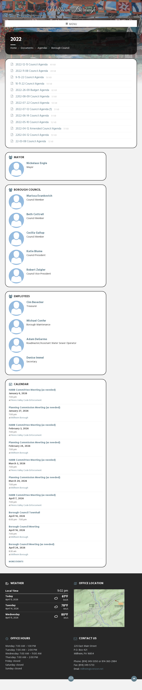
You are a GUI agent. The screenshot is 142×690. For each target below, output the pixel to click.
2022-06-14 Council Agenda (32, 115)
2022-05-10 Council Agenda (32, 122)
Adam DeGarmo (36, 339)
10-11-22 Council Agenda (30, 84)
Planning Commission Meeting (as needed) (34, 408)
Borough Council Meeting (24, 527)
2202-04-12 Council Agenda (32, 135)
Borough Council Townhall (24, 513)
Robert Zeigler (36, 270)
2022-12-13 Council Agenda (32, 64)
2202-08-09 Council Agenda (33, 96)
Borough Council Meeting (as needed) (31, 544)
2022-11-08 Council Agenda (32, 71)
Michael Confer (36, 321)
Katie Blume (34, 251)
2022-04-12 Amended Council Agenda (39, 128)
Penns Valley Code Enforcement (26, 400)
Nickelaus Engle (36, 163)
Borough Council (60, 48)
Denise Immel (35, 358)
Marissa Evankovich (39, 196)
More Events (16, 561)
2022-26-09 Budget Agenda (33, 90)
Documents (27, 48)
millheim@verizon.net (91, 669)
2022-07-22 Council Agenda (33, 103)
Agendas (42, 48)
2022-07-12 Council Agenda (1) (34, 109)
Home (13, 48)
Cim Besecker (35, 302)
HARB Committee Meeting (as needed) (32, 390)
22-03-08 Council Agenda (31, 141)
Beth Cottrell (35, 214)
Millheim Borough (19, 418)
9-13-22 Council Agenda (30, 77)
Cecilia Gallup (35, 233)
